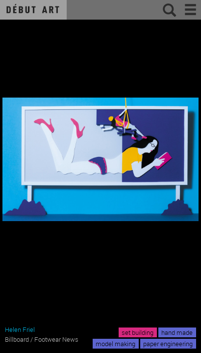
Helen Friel (20, 329)
